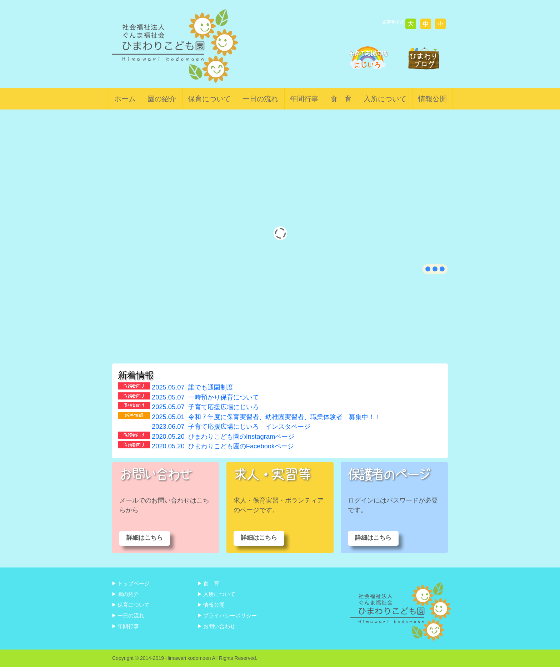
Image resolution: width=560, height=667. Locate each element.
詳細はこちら (144, 537)
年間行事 (304, 99)
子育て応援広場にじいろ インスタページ (231, 426)
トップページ (134, 583)
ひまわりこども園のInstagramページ (223, 436)
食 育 (341, 99)
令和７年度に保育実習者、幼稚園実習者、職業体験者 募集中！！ (266, 417)
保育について (209, 99)
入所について (385, 99)
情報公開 (432, 99)
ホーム (125, 99)
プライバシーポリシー (230, 615)
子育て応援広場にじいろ (205, 407)
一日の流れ (260, 99)
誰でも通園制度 (192, 387)
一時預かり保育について (205, 397)
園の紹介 (162, 99)
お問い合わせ (219, 626)
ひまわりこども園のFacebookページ (223, 446)
